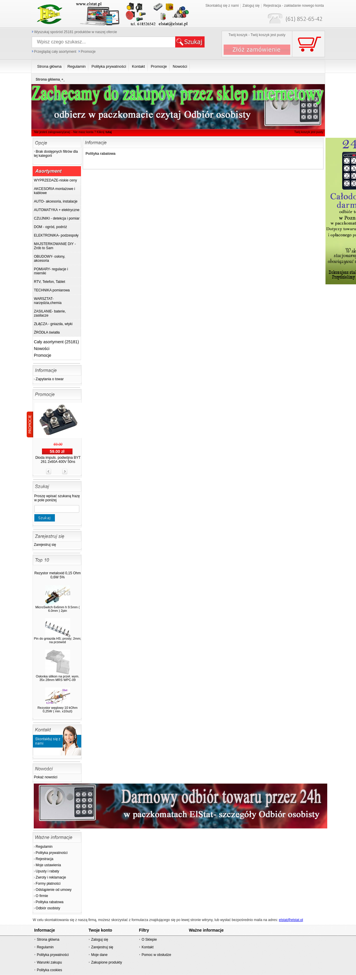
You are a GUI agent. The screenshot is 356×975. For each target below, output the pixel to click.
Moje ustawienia (48, 865)
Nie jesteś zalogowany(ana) (52, 132)
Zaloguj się (250, 6)
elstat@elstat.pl (291, 920)
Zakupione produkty (106, 962)
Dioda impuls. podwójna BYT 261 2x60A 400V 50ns (57, 460)
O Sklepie (149, 939)
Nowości (42, 348)
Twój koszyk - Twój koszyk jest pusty (257, 35)
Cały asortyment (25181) (56, 341)
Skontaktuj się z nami (222, 6)
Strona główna (48, 939)
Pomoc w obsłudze (156, 955)
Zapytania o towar (50, 379)
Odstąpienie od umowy (54, 890)
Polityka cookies (49, 970)
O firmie (42, 896)
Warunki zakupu (49, 962)
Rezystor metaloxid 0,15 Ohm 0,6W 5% (57, 575)
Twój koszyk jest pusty (308, 132)
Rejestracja (44, 859)
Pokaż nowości (46, 777)
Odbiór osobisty (48, 908)
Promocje (88, 52)
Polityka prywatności (52, 853)
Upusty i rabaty (47, 871)
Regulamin (44, 847)
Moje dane (99, 955)
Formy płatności (48, 883)
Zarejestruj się (45, 545)
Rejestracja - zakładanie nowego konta (293, 6)
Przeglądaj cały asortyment (55, 52)
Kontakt (147, 947)
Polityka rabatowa (50, 902)
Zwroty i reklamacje (51, 877)
